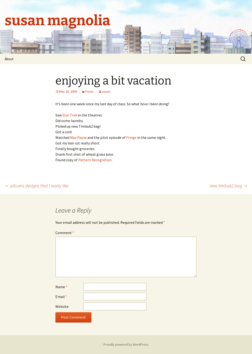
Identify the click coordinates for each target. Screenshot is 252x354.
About (9, 59)
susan (106, 91)
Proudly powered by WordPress (126, 344)
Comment (64, 232)
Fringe (131, 137)
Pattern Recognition (95, 160)
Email (61, 296)
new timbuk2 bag (229, 186)
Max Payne (78, 137)
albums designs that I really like (36, 186)
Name (61, 286)
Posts (89, 91)
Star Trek (69, 115)
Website (61, 306)
